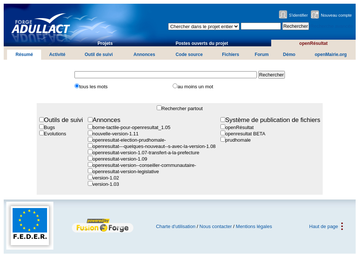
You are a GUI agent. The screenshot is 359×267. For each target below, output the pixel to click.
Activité (57, 54)
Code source (189, 54)
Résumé (24, 54)
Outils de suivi (63, 119)
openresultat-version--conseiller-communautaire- (144, 165)
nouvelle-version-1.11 (116, 133)
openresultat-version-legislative (126, 171)
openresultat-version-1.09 (120, 159)
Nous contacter (215, 226)
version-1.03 (106, 184)
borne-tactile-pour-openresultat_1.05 (131, 127)
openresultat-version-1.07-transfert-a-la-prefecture (146, 152)
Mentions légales (254, 226)
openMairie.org (331, 54)
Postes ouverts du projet (202, 43)
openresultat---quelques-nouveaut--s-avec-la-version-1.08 (154, 146)
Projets (105, 43)
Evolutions (55, 133)
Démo (289, 54)
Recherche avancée (331, 26)
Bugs (49, 127)
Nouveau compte (336, 15)
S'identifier (298, 15)
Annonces (144, 54)
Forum (262, 54)
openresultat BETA (245, 133)
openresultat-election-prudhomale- (129, 140)
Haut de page (323, 226)
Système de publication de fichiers (272, 119)
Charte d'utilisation (176, 226)
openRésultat (313, 43)
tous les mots (93, 86)
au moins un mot (195, 86)
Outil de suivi (98, 54)
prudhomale (238, 140)
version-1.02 (106, 178)
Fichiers (230, 54)
